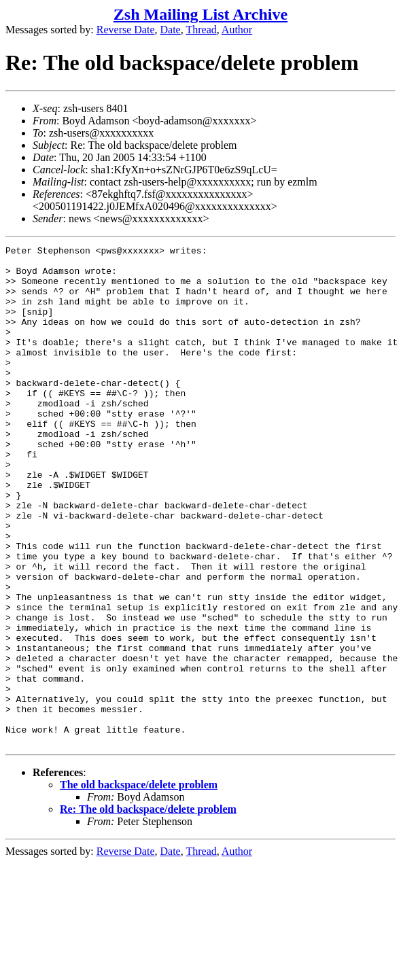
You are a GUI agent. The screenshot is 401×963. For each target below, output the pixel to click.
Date (170, 29)
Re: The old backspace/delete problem (148, 909)
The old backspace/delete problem (138, 884)
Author (237, 29)
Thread (201, 29)
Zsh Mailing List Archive (200, 14)
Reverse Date (126, 29)
